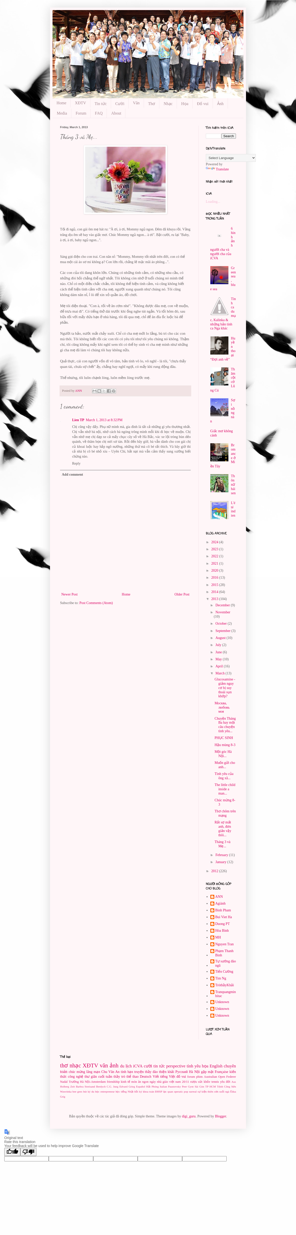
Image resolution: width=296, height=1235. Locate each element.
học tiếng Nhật (124, 1091)
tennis (215, 1081)
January (221, 862)
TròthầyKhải (224, 985)
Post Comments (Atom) (96, 603)
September (223, 631)
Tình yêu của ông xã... (224, 776)
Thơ (151, 104)
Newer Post (69, 594)
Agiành (220, 903)
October (221, 623)
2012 (215, 871)
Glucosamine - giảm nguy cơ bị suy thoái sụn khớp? (225, 687)
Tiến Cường (224, 971)
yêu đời (225, 1081)
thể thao (132, 1076)
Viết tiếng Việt (164, 1076)
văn (104, 1065)
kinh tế (125, 1081)
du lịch (126, 1066)
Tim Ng (220, 978)
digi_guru (188, 1116)
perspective (175, 1066)
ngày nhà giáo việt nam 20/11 (169, 1081)
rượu (193, 1081)
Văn (136, 103)
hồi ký (138, 1091)
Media (62, 113)
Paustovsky (174, 1086)
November (222, 612)
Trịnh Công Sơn (226, 1086)
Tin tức (101, 104)
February (222, 855)
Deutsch (145, 1076)
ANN (219, 897)
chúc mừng (77, 1072)
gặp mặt (207, 1072)
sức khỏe (204, 1081)
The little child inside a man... (225, 789)
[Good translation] (12, 1152)
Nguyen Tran (224, 944)
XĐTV (80, 103)
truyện (139, 1072)
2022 (215, 556)
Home (61, 103)
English (216, 1066)
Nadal (64, 1081)
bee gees (77, 1091)
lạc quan (168, 1091)
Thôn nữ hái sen (233, 484)
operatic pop (181, 1091)
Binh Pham (223, 910)
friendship (113, 1081)
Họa (184, 104)
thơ (64, 1065)
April (219, 666)
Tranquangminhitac (225, 994)
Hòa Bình (222, 930)
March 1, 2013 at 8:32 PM (104, 420)
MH (218, 937)
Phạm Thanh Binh (224, 953)
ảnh (114, 1065)
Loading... (213, 202)
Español (140, 1086)
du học (95, 1091)
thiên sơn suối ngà (218, 1091)
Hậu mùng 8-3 (225, 745)
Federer (231, 1076)
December (223, 605)
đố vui (181, 1076)
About (116, 113)
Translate (217, 169)
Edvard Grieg (127, 1086)
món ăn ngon (140, 1081)
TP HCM (210, 1086)
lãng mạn (93, 1072)
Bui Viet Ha (223, 917)
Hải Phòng (152, 1086)
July (218, 645)
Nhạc (168, 104)
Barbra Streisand (85, 1086)
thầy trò (119, 1076)
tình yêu (194, 1066)
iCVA (137, 1066)
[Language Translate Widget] (231, 158)
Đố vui (203, 104)
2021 (215, 563)
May (219, 659)
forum (191, 1076)
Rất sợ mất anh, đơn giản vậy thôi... (223, 828)
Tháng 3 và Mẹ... (222, 844)
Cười (119, 104)
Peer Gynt (187, 1086)
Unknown (222, 1002)
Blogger (220, 1116)
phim (199, 1076)
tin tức (159, 1066)
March (220, 673)
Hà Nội (194, 1072)
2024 (215, 542)
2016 (215, 577)
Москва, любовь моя (222, 707)
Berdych (101, 1086)
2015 (215, 585)
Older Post (182, 594)
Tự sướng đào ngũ (225, 963)
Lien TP (78, 420)
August (220, 638)
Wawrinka (66, 1091)
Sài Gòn (199, 1086)
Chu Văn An (110, 1072)
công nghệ (75, 1076)
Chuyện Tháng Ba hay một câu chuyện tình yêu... (225, 725)
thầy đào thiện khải (159, 1072)
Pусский (181, 1072)
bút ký (86, 1091)
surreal (192, 1091)
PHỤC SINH (224, 738)
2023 (215, 549)
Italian (163, 1086)
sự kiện (202, 1091)
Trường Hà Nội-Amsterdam (87, 1081)
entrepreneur (108, 1091)
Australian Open (214, 1076)
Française (221, 1072)
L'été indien (233, 509)
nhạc (75, 1065)
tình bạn (127, 1072)
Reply (76, 463)
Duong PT (222, 924)
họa (205, 1066)
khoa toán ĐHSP (152, 1091)
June (219, 652)
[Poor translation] (28, 1152)
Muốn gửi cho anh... (225, 765)
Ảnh (220, 104)
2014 (215, 592)
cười (148, 1066)
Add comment (72, 474)
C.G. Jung (112, 1086)
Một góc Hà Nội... (223, 754)
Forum (81, 113)
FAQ (99, 113)
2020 (215, 570)
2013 (215, 599)
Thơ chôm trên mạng (225, 813)
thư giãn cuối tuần (98, 1076)
